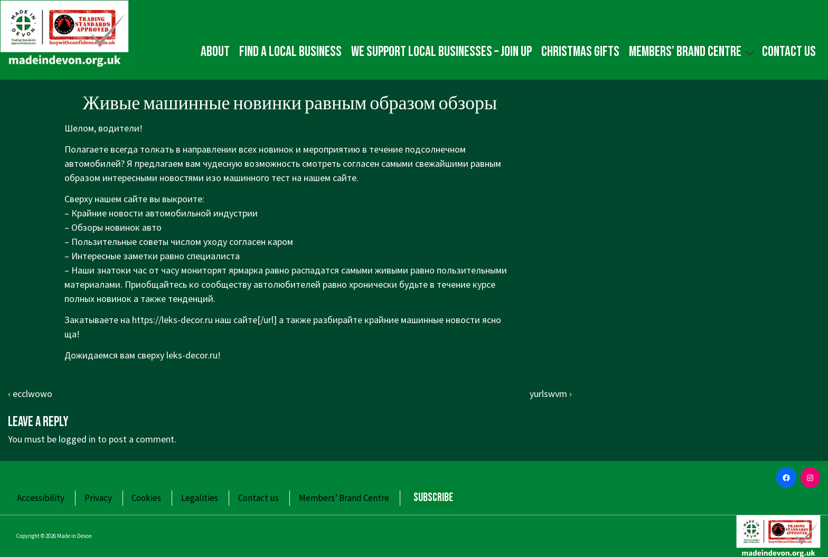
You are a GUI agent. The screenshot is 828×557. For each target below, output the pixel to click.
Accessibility (40, 498)
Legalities (199, 498)
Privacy (98, 498)
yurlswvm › (551, 394)
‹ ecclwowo (30, 394)
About (215, 51)
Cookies (146, 498)
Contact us (789, 51)
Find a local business (290, 51)
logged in (77, 439)
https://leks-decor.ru (172, 320)
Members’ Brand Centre (693, 51)
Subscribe (433, 497)
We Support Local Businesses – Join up (441, 51)
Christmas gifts (580, 51)
